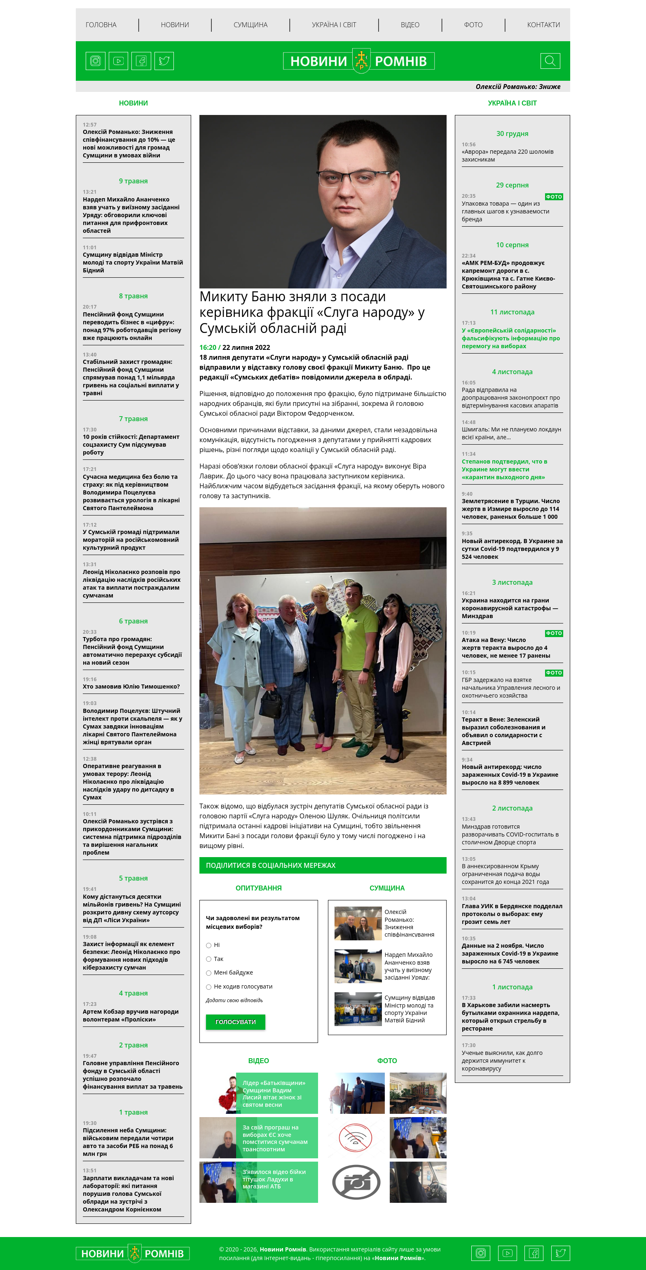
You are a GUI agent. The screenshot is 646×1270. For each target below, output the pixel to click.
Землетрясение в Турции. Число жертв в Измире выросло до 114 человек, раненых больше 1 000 (511, 508)
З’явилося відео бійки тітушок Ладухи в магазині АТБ (274, 1179)
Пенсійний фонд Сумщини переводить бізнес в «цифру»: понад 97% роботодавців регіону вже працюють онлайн (132, 326)
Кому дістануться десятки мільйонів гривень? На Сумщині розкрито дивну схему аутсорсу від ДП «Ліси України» (132, 908)
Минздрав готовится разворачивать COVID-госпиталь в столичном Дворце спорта (510, 834)
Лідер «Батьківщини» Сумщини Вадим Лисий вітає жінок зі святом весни (274, 1093)
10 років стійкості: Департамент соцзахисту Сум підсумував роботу (131, 444)
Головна (101, 24)
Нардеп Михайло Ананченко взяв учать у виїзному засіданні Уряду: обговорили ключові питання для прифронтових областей (131, 214)
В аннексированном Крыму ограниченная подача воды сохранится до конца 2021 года (505, 874)
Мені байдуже (229, 972)
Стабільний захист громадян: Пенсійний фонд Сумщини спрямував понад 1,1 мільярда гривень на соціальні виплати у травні (131, 377)
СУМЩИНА (387, 888)
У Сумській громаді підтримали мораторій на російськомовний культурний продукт (131, 539)
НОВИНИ (133, 103)
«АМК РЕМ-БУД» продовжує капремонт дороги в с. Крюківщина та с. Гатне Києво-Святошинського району (508, 274)
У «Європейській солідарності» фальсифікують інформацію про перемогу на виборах (511, 338)
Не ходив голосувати (239, 986)
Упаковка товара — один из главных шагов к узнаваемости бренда (506, 211)
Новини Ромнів (398, 1258)
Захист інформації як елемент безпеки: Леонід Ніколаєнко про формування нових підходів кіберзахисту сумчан (131, 955)
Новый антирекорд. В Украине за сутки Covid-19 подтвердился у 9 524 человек (512, 548)
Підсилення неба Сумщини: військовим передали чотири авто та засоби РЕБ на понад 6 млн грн (128, 1142)
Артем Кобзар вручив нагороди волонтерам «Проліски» (131, 1015)
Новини (175, 24)
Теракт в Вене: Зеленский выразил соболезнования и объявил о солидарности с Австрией (503, 731)
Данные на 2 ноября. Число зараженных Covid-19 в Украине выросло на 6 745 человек (510, 953)
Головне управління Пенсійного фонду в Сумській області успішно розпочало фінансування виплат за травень (133, 1074)
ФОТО (387, 1060)
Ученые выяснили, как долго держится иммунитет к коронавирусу (502, 1060)
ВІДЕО (258, 1060)
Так (214, 959)
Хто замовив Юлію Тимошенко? (131, 686)
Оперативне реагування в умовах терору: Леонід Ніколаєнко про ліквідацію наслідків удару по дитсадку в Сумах (128, 781)
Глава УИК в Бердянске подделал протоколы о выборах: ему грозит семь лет (512, 914)
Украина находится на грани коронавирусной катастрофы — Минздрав (510, 608)
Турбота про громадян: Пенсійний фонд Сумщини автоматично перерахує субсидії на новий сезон (132, 650)
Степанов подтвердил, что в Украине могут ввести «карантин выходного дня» (505, 469)
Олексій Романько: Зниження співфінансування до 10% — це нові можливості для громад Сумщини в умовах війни (129, 143)
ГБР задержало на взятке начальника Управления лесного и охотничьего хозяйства (511, 687)
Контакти (543, 24)
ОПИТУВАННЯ (259, 888)
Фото (473, 24)
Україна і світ (334, 24)
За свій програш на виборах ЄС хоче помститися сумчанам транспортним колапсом (275, 1141)
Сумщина (250, 24)
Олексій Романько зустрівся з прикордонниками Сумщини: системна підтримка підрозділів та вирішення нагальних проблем (132, 836)
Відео (410, 24)
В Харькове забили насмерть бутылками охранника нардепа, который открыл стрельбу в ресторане (510, 1016)
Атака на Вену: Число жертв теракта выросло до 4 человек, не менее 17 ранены (506, 647)
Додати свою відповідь (234, 1000)
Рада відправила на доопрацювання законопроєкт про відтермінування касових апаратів (511, 397)
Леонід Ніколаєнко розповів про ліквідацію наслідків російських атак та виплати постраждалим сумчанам (131, 583)
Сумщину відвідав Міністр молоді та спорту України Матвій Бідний (133, 262)
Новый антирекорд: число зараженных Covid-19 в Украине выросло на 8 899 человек (510, 774)
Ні (213, 945)
